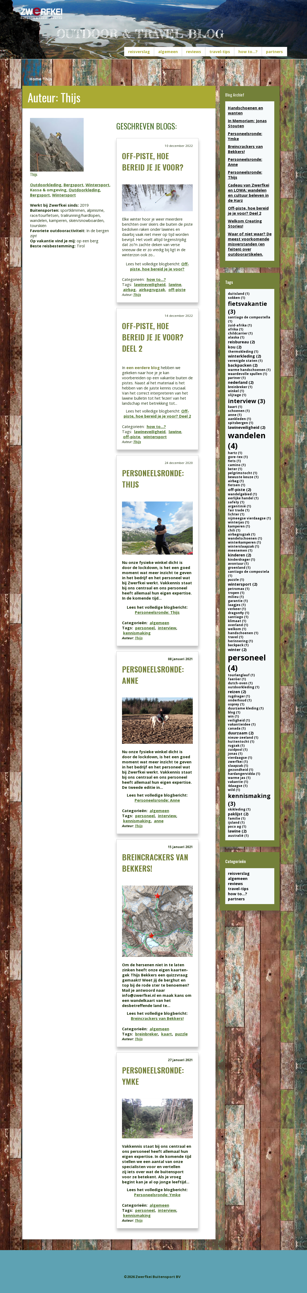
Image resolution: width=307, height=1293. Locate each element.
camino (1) (237, 465)
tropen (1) (236, 593)
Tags (229, 282)
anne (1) (235, 415)
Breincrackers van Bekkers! (157, 1018)
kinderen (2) (239, 555)
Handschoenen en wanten (245, 110)
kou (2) (235, 347)
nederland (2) (241, 382)
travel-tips (219, 51)
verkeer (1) (237, 609)
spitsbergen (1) (240, 423)
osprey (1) (236, 704)
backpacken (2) (243, 365)
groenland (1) (239, 568)
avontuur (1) (238, 564)
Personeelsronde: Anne (157, 800)
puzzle (181, 1033)
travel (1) (235, 637)
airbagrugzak (152, 289)
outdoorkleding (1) (243, 687)
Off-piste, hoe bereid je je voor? (152, 161)
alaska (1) (236, 337)
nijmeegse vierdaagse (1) (249, 518)
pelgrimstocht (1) (242, 473)
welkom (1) (237, 629)
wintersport (155, 436)
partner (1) (237, 378)
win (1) (233, 716)
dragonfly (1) (238, 613)
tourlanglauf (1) (241, 675)
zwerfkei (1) (238, 762)
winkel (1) (236, 391)
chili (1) (234, 530)
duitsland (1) (238, 294)
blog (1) (234, 712)
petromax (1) (238, 589)
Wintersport (97, 184)
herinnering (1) (240, 641)
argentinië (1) (239, 506)
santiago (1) (238, 617)
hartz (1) (235, 453)
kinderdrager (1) (241, 560)
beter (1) (235, 469)
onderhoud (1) (239, 700)
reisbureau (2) (241, 341)
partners (274, 51)
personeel (145, 627)
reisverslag (139, 51)
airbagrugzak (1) (241, 534)
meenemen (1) (240, 550)
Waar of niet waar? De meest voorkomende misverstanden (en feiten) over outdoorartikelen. (250, 244)
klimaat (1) (237, 621)
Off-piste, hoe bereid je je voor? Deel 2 (152, 337)
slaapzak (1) (238, 766)
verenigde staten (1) (245, 361)
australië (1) (238, 836)
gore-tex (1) (238, 457)
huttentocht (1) (241, 742)
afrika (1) (235, 329)
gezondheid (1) (240, 770)
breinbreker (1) (240, 387)
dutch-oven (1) (240, 683)
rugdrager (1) (239, 696)
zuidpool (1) (237, 750)
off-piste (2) (239, 489)
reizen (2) (237, 691)
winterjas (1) (238, 522)
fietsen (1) (236, 485)
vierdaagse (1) (240, 758)
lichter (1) (236, 514)
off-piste (177, 289)
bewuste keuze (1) (243, 477)
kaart (166, 1033)
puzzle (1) (236, 580)
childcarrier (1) (240, 333)
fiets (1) (234, 461)
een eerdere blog (143, 367)
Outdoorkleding (45, 184)
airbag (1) (236, 481)
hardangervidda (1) (244, 774)
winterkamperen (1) (244, 542)
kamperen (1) (239, 526)
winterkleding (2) (244, 356)
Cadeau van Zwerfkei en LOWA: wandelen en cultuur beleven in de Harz (248, 193)
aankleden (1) (239, 419)
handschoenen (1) (243, 633)
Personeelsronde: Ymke (157, 1194)
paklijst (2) (238, 813)
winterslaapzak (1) (243, 546)
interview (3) (246, 401)
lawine (175, 284)
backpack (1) (238, 645)
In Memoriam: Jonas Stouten (247, 123)
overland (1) (238, 625)
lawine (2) (237, 831)
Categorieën (235, 861)
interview (167, 627)
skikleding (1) (239, 809)
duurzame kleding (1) (246, 708)
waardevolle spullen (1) (247, 374)
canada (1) (237, 728)
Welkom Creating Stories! (245, 223)
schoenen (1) (239, 411)
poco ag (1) (237, 826)
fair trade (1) (238, 510)
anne (159, 820)
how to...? (248, 51)
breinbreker (146, 1033)
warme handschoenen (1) (249, 370)
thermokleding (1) (243, 352)
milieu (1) (236, 597)
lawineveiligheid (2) (246, 427)
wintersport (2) (242, 584)
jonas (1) (235, 754)
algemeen (168, 51)
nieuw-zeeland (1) (243, 737)
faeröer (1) (237, 679)
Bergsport (73, 184)
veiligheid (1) (239, 720)
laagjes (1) (237, 605)
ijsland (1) (236, 822)
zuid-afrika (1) (240, 325)
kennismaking (137, 633)
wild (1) (234, 790)
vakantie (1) (238, 782)
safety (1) (236, 502)
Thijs (137, 294)
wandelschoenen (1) (245, 538)
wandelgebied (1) (242, 494)
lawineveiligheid (149, 284)
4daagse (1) (237, 786)
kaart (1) (235, 407)
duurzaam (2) (241, 732)
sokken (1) (236, 298)
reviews (193, 51)
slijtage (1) (237, 395)
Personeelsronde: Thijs (157, 612)
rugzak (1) (236, 746)
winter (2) (237, 649)
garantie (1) (238, 601)
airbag (129, 289)
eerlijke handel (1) (243, 498)
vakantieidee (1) (242, 724)
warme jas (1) (239, 778)
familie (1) (236, 818)
